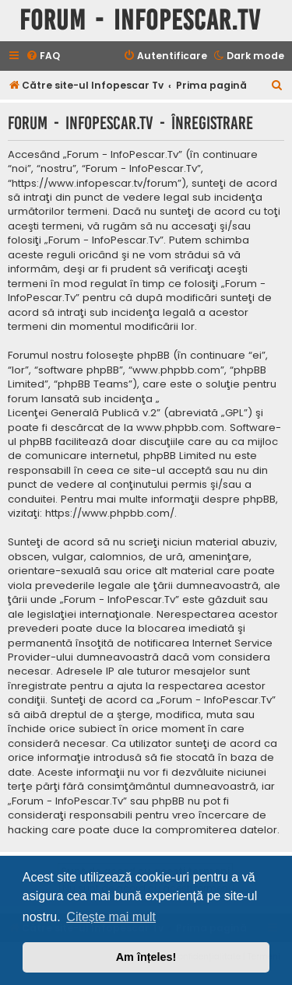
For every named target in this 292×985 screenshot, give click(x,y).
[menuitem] (43, 56)
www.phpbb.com (180, 428)
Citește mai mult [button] (111, 917)
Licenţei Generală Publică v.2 (82, 413)
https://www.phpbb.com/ (109, 514)
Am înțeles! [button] (146, 957)
